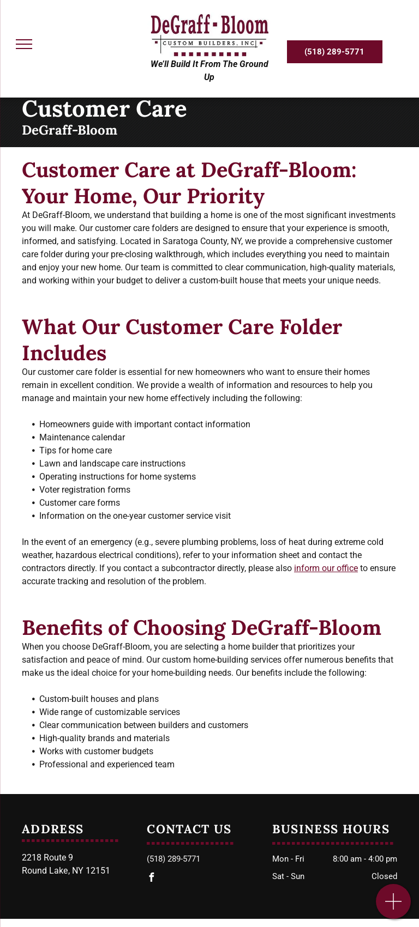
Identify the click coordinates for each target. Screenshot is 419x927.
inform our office (326, 568)
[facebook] (151, 878)
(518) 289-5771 (173, 859)
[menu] (24, 44)
